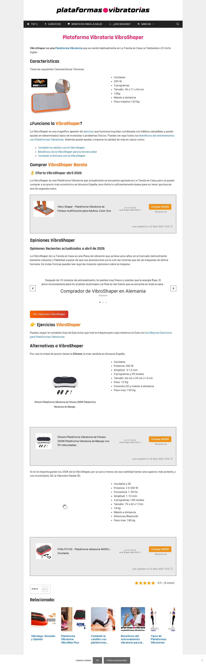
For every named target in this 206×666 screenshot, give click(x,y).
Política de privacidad (117, 660)
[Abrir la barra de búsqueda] (177, 24)
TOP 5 (32, 24)
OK (97, 660)
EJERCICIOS (52, 24)
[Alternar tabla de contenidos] (43, 589)
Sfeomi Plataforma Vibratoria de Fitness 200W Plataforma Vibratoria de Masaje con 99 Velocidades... (83, 441)
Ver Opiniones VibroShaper (49, 314)
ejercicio (88, 131)
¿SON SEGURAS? (119, 24)
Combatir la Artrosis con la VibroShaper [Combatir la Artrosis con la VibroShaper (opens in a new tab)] (61, 155)
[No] (202, 660)
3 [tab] (106, 302)
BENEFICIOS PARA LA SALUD (84, 24)
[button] (33, 288)
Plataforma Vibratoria (68, 48)
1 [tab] (99, 302)
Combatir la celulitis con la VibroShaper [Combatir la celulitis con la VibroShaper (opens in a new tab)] (61, 147)
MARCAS (147, 24)
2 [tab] (103, 302)
